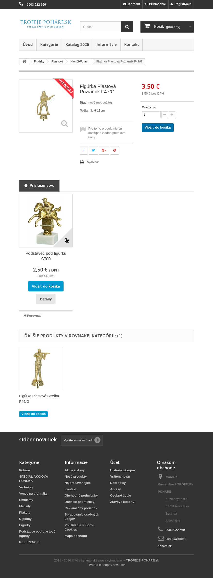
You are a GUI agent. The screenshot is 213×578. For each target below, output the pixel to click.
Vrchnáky (26, 487)
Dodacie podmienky (80, 502)
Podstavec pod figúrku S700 (45, 256)
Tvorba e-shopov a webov (106, 565)
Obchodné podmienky (81, 495)
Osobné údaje (120, 495)
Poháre (24, 470)
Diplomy (25, 519)
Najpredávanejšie (78, 483)
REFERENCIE (29, 542)
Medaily (25, 506)
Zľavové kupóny (122, 502)
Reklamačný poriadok (81, 508)
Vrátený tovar (120, 476)
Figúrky (25, 525)
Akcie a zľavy (75, 470)
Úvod (28, 44)
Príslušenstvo (39, 185)
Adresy (115, 489)
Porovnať (34, 315)
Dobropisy (118, 483)
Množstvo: (149, 107)
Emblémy (26, 500)
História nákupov (123, 470)
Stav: (84, 102)
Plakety (24, 512)
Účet (115, 462)
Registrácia (181, 4)
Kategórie (49, 44)
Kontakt (131, 4)
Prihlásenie (155, 4)
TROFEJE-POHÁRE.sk (142, 560)
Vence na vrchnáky (33, 493)
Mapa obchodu (76, 536)
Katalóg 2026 (77, 44)
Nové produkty (76, 476)
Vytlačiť (93, 162)
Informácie (107, 44)
